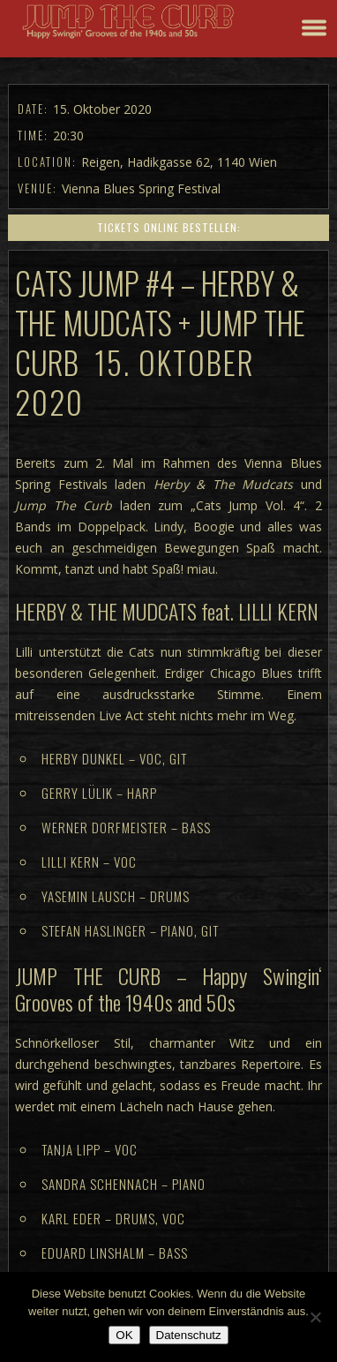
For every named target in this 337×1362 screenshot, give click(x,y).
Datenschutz (188, 1335)
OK (124, 1335)
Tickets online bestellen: (169, 227)
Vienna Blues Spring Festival (141, 188)
